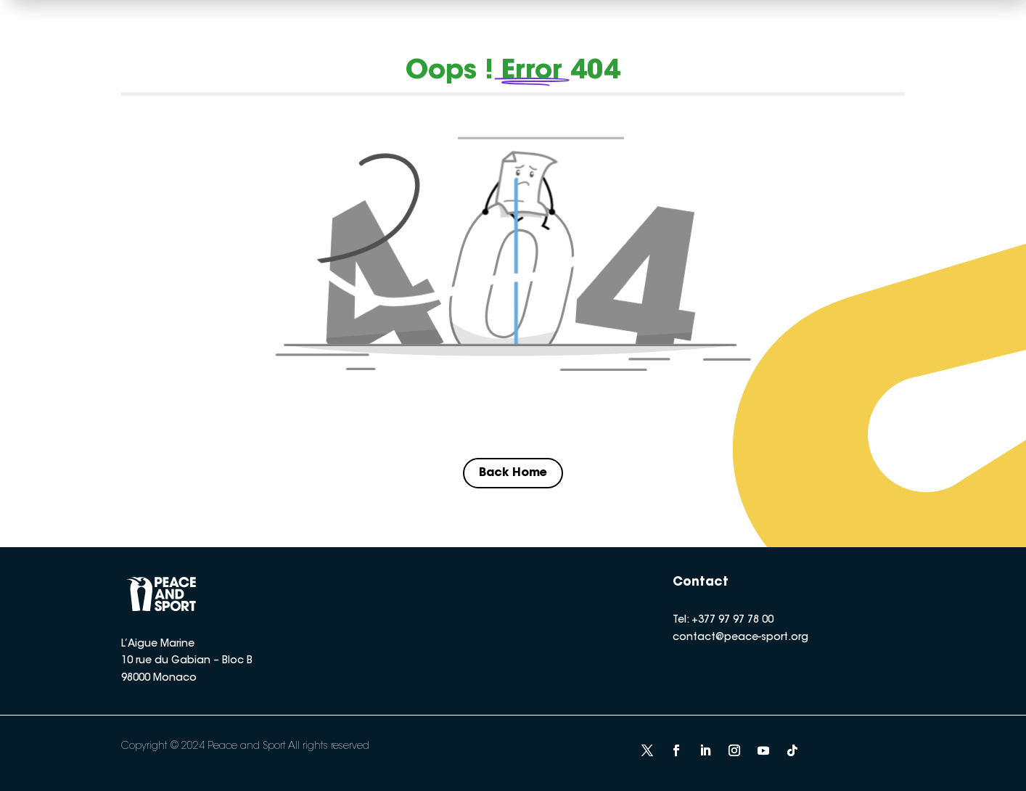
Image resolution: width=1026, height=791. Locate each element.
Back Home (513, 473)
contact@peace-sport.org (740, 638)
